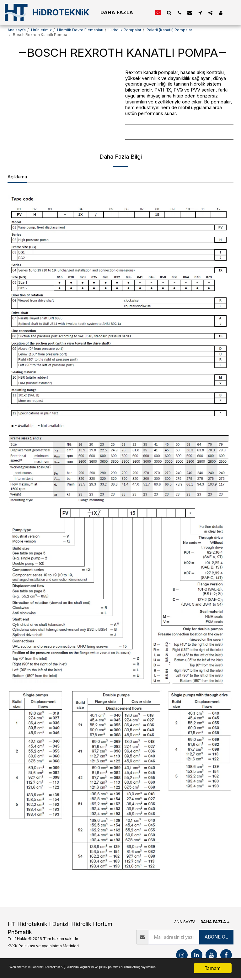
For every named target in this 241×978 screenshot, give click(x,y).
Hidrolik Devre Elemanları (80, 30)
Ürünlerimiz (41, 30)
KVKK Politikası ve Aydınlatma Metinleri (43, 946)
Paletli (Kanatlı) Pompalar (169, 30)
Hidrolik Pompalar (125, 30)
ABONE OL (216, 937)
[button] (169, 12)
